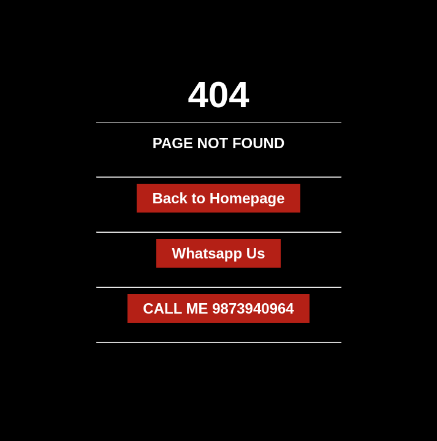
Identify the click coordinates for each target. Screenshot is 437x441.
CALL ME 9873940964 (218, 308)
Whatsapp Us (218, 253)
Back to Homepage (218, 198)
